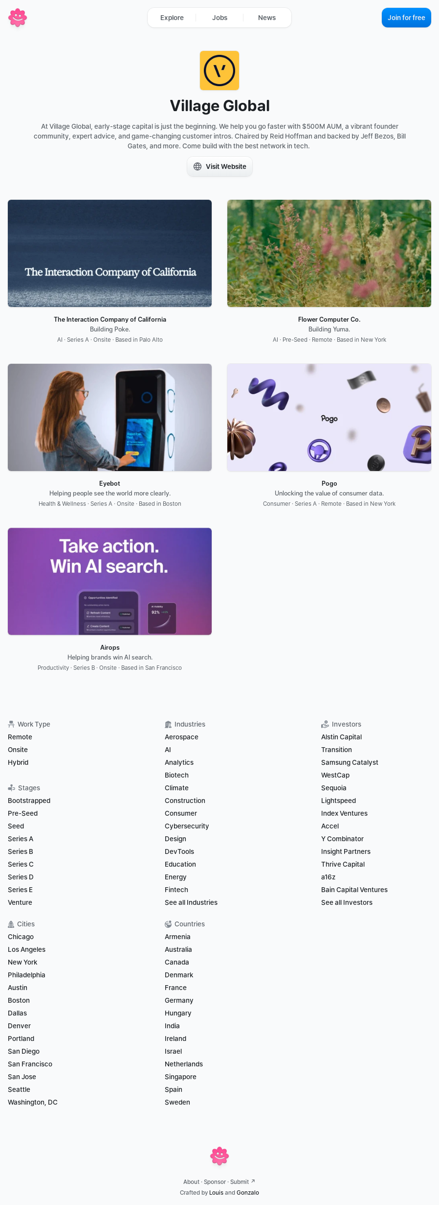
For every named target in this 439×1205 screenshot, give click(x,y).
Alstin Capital (341, 737)
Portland (21, 1038)
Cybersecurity (187, 826)
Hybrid (18, 762)
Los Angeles (26, 949)
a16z (328, 877)
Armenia (178, 937)
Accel (330, 826)
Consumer (181, 813)
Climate (177, 788)
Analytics (179, 762)
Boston (19, 1000)
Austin (17, 988)
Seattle (19, 1089)
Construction (185, 800)
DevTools (179, 851)
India (172, 1026)
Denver (19, 1026)
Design (175, 839)
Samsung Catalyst (349, 762)
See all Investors (347, 902)
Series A (20, 839)
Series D (21, 877)
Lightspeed (338, 800)
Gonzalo (248, 1192)
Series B (20, 851)
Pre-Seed (23, 813)
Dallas (17, 1013)
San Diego (24, 1051)
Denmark (179, 975)
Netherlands (184, 1064)
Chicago (21, 937)
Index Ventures (344, 813)
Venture (20, 902)
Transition (336, 750)
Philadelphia (26, 975)
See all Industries (191, 902)
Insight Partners (346, 851)
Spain (173, 1089)
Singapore (181, 1077)
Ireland (175, 1038)
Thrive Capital (343, 864)
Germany (179, 1000)
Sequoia (334, 788)
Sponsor (215, 1182)
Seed (16, 826)
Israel (173, 1051)
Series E (20, 890)
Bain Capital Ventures (354, 890)
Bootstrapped (29, 800)
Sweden (177, 1102)
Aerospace (181, 737)
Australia (178, 949)
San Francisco (30, 1064)
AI (168, 750)
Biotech (177, 775)
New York (22, 962)
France (176, 988)
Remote (20, 737)
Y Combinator (342, 839)
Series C (21, 864)
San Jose (22, 1077)
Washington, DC (33, 1102)
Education (180, 864)
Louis (216, 1192)
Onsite (18, 750)
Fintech (176, 890)
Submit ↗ (243, 1182)
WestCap (335, 775)
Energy (176, 877)
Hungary (178, 1013)
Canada (177, 962)
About (191, 1182)
